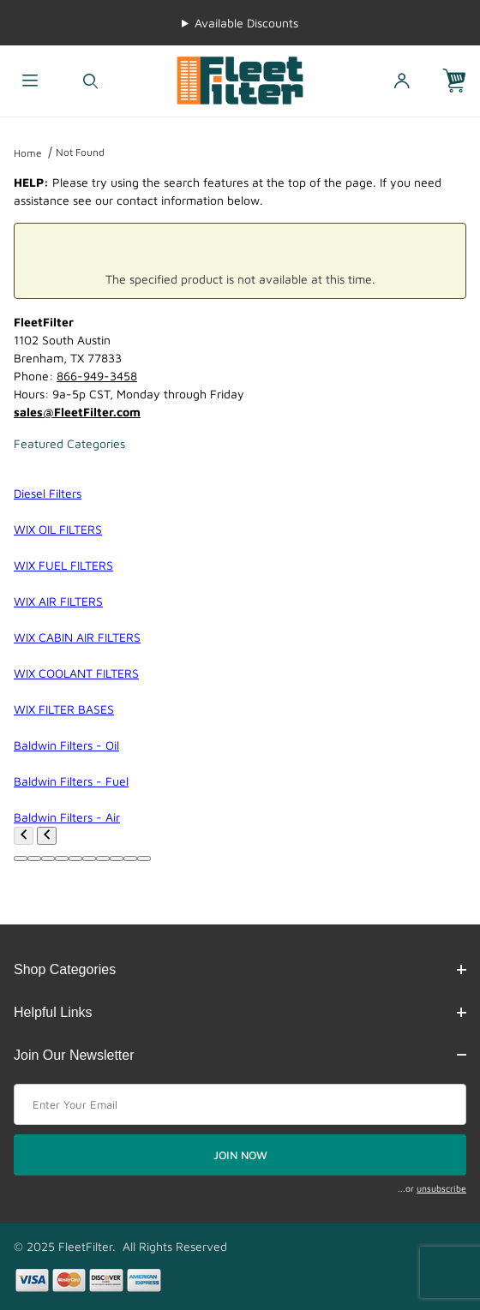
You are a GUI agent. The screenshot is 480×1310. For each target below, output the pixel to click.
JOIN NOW (240, 1155)
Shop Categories (240, 969)
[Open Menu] (30, 81)
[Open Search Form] (90, 81)
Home (28, 153)
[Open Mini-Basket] (461, 81)
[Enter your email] (240, 1104)
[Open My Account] (401, 81)
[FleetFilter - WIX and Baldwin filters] (240, 79)
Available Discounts (246, 22)
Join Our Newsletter (240, 1055)
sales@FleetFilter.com (77, 411)
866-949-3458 (97, 375)
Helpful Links (240, 1012)
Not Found (80, 152)
